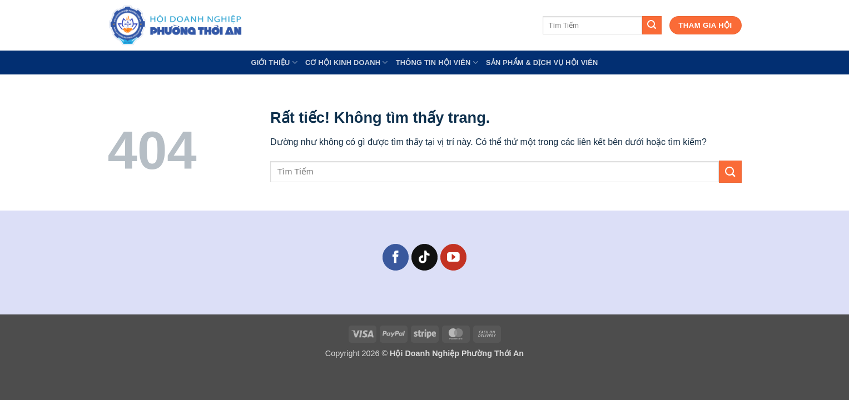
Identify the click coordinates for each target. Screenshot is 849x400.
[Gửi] (651, 25)
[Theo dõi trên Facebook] (396, 257)
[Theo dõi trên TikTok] (424, 257)
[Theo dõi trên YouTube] (453, 257)
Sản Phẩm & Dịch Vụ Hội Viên (542, 62)
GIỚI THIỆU (274, 62)
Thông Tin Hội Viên (437, 62)
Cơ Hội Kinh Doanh (346, 62)
